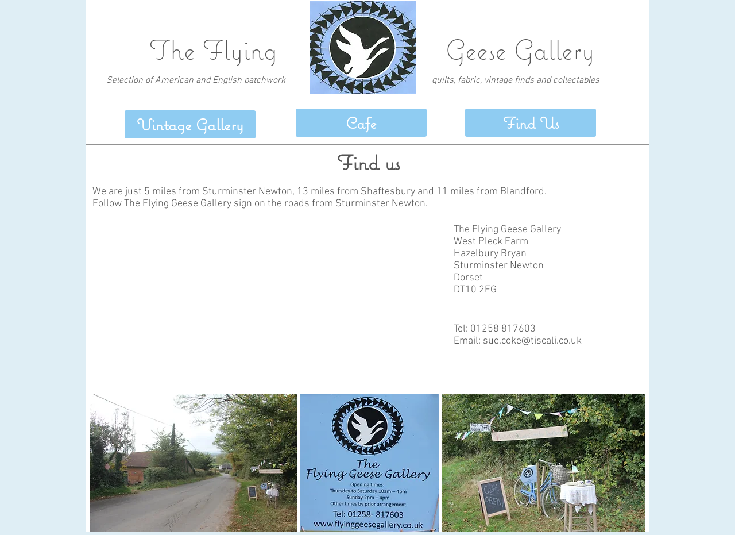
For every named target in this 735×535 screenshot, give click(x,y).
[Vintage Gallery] (190, 124)
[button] (530, 123)
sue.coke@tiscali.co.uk (532, 341)
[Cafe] (361, 123)
